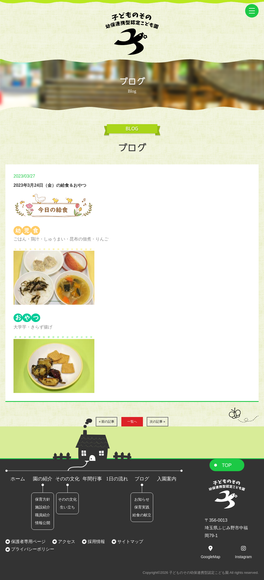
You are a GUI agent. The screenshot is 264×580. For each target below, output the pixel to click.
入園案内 (166, 478)
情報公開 (42, 523)
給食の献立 (141, 515)
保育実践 (141, 507)
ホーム (18, 478)
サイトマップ (129, 541)
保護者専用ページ (28, 541)
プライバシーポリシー (32, 549)
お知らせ (141, 499)
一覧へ (132, 421)
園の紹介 (42, 478)
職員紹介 (42, 515)
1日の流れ (117, 478)
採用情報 (96, 541)
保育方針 (42, 499)
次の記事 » (157, 421)
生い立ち (67, 507)
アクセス (66, 541)
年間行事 (92, 478)
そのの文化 (67, 478)
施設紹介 (42, 507)
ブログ (142, 478)
